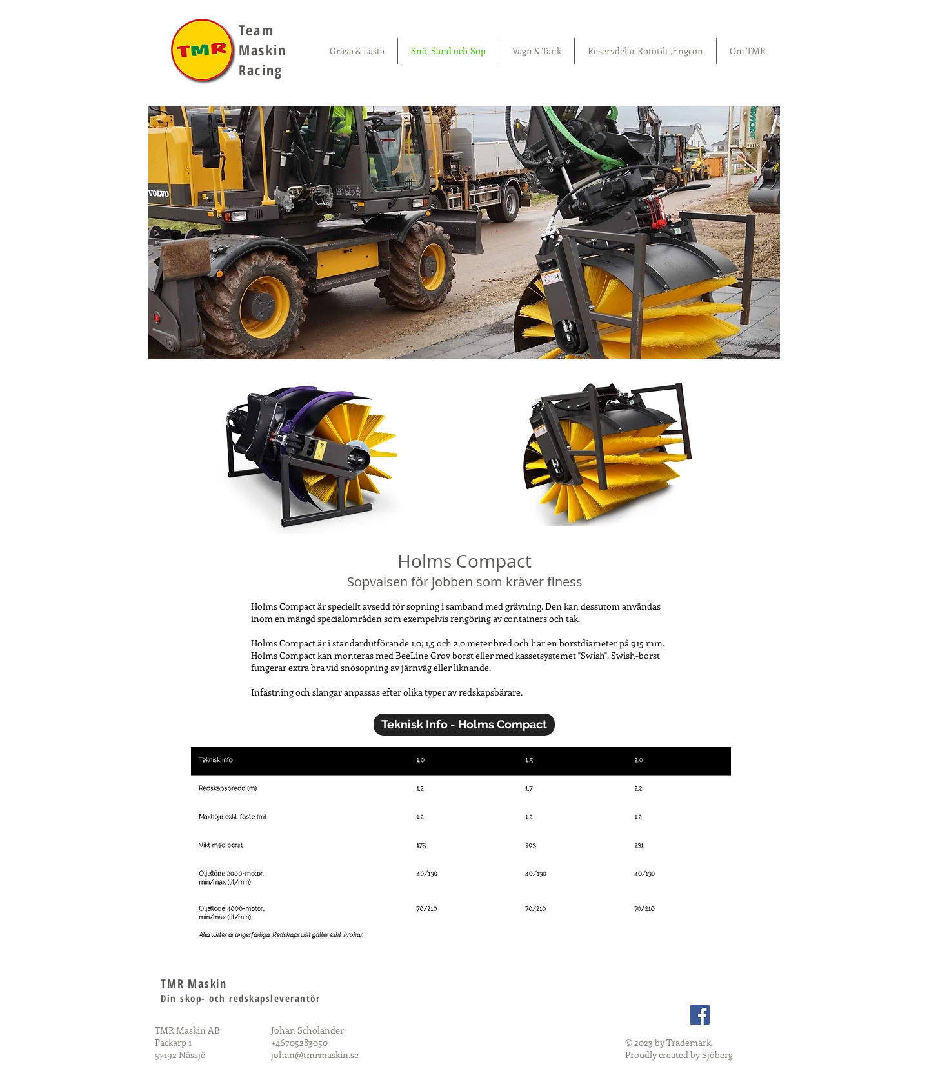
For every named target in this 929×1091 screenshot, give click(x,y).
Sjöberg (717, 1054)
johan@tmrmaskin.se (315, 1054)
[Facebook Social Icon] (700, 1015)
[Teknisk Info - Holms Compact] (464, 725)
